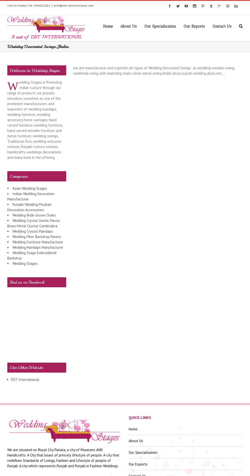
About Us (128, 26)
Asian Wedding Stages (29, 188)
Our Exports (194, 26)
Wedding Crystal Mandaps (32, 231)
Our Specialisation (160, 26)
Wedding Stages (25, 263)
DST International (25, 379)
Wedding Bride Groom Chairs (34, 215)
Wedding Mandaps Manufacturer (37, 247)
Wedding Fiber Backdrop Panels (36, 236)
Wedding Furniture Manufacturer (37, 242)
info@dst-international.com (74, 5)
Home (108, 26)
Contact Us (221, 26)
